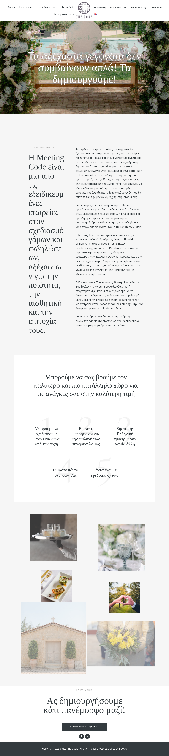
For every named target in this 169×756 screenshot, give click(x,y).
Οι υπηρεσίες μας (64, 14)
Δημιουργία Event (118, 7)
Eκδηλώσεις (100, 7)
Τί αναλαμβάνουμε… (48, 6)
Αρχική (11, 6)
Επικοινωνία (156, 7)
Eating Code (68, 6)
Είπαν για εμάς (138, 7)
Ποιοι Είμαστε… (26, 6)
